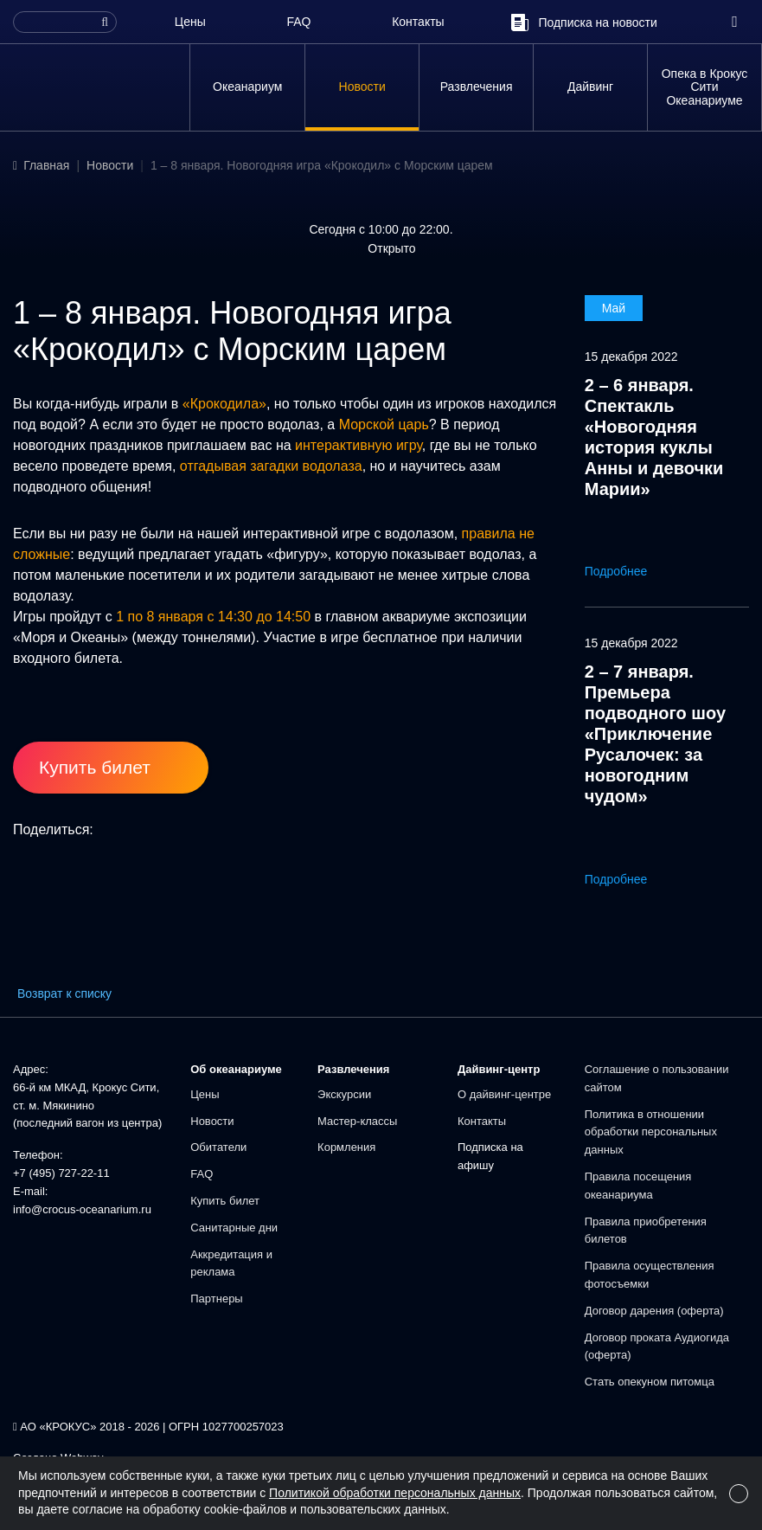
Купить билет (224, 1200)
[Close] (738, 1493)
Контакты (418, 22)
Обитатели (218, 1147)
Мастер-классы (357, 1121)
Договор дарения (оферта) (654, 1310)
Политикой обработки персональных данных (395, 1493)
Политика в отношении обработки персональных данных (651, 1132)
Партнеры (216, 1298)
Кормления (346, 1147)
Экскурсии (344, 1094)
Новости (362, 86)
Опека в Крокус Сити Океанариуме (705, 87)
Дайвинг (590, 86)
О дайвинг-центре (504, 1094)
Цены (190, 22)
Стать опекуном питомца (649, 1381)
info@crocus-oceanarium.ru (82, 1209)
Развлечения (476, 86)
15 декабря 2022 (631, 356)
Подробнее (628, 571)
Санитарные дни (234, 1227)
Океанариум (247, 86)
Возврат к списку (64, 993)
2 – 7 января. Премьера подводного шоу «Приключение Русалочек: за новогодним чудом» (655, 734)
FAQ (298, 22)
